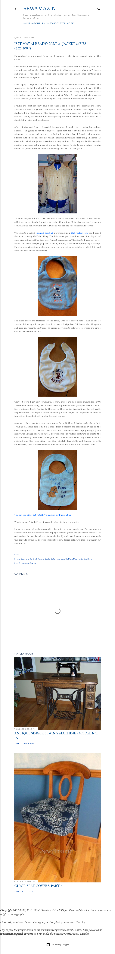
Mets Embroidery (21, 563)
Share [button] (16, 555)
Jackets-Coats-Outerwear (49, 559)
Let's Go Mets (66, 559)
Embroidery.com (79, 233)
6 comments (27, 891)
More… (71, 23)
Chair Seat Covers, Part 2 (38, 885)
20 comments (28, 743)
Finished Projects (53, 23)
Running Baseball (44, 233)
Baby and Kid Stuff (29, 559)
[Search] (99, 8)
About (36, 23)
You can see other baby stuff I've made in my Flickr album (42, 515)
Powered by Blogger (57, 945)
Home (27, 23)
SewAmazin (39, 9)
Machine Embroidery (82, 559)
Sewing (33, 563)
